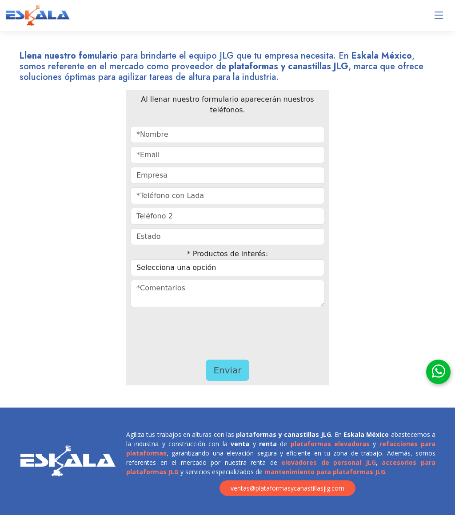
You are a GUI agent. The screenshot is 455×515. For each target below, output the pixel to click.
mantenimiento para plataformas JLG (324, 471)
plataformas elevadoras (330, 444)
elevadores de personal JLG (328, 462)
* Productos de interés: (227, 254)
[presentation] (205, 331)
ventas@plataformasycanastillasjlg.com (287, 488)
